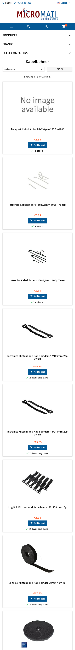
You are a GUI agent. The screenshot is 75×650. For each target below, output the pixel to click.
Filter (60, 69)
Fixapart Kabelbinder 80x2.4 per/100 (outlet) (37, 129)
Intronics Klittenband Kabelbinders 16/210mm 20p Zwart (37, 433)
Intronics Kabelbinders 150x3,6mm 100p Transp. (37, 204)
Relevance (24, 69)
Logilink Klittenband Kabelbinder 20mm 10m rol (37, 582)
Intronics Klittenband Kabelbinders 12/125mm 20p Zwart (37, 357)
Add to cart (37, 145)
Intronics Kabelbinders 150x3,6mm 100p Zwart (37, 280)
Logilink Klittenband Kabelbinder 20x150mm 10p (37, 507)
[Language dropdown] (64, 3)
